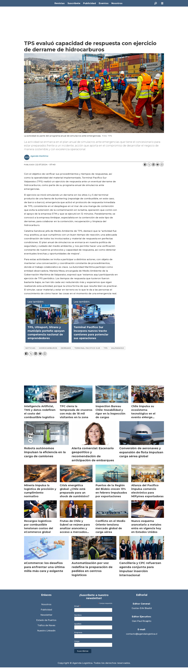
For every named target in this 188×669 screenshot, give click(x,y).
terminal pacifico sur (87, 348)
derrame (66, 348)
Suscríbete (74, 3)
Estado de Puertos (46, 620)
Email (77, 606)
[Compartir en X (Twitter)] (149, 165)
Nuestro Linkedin (46, 630)
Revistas (60, 3)
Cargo (76, 641)
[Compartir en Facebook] (145, 165)
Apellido (77, 624)
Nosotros (116, 3)
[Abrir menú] (162, 3)
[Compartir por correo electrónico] (157, 165)
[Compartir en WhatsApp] (162, 165)
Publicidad (89, 3)
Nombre (78, 615)
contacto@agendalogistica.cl (141, 634)
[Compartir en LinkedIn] (153, 165)
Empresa (78, 632)
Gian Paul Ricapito (141, 621)
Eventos (104, 3)
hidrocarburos (48, 348)
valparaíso (117, 348)
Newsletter (46, 615)
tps (106, 348)
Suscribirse (82, 651)
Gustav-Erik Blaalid (142, 608)
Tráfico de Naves (46, 625)
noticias (30, 348)
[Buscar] (155, 3)
